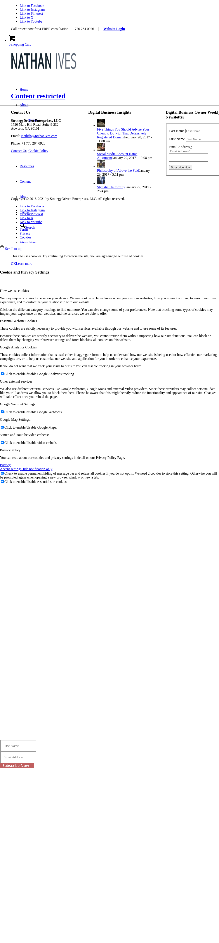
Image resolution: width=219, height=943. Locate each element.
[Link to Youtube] (31, 21)
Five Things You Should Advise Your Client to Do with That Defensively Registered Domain (123, 133)
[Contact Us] (19, 151)
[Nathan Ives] (43, 70)
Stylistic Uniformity (111, 187)
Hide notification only (36, 469)
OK (13, 263)
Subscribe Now (15, 765)
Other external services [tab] (16, 381)
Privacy (5, 465)
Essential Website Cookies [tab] (18, 321)
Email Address (180, 147)
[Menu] (28, 243)
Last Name (176, 131)
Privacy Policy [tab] (10, 450)
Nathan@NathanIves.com (39, 136)
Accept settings (10, 469)
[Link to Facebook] (32, 5)
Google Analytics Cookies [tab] (18, 347)
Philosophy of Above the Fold (118, 170)
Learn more (24, 263)
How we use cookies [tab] (14, 291)
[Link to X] (26, 17)
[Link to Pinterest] (31, 13)
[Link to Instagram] (32, 9)
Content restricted (38, 96)
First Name (177, 139)
